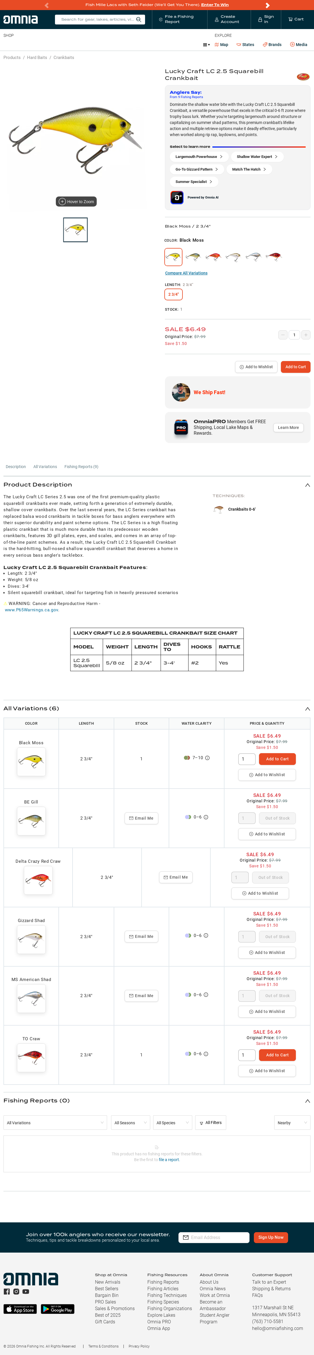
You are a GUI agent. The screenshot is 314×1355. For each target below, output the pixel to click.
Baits (8, 44)
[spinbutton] (247, 759)
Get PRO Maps (170, 44)
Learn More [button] (288, 427)
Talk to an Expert (269, 1282)
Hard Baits (37, 57)
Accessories (114, 44)
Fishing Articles (162, 1288)
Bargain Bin (107, 1295)
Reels (63, 44)
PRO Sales (105, 1302)
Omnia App (158, 1328)
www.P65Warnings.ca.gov (31, 609)
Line (26, 44)
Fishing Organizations (169, 1308)
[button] (157, 485)
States (245, 44)
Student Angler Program (214, 1318)
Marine (140, 44)
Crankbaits (64, 57)
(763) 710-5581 (267, 1321)
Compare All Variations (186, 273)
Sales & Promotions (115, 1308)
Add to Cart (296, 366)
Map (221, 44)
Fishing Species (163, 1302)
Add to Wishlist (256, 366)
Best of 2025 (108, 1315)
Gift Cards (105, 1322)
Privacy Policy (139, 1346)
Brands (272, 44)
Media (298, 44)
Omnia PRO (159, 1322)
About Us (209, 1282)
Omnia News (213, 1288)
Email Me (141, 818)
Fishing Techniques (167, 1295)
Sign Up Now (273, 1237)
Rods (44, 44)
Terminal (85, 44)
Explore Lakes (161, 1315)
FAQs (257, 1295)
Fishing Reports (163, 1282)
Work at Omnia (215, 1295)
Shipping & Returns (271, 1288)
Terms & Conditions (103, 1346)
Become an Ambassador (213, 1305)
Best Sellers (106, 1288)
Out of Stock (277, 818)
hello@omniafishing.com (277, 1328)
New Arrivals (107, 1282)
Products (12, 57)
